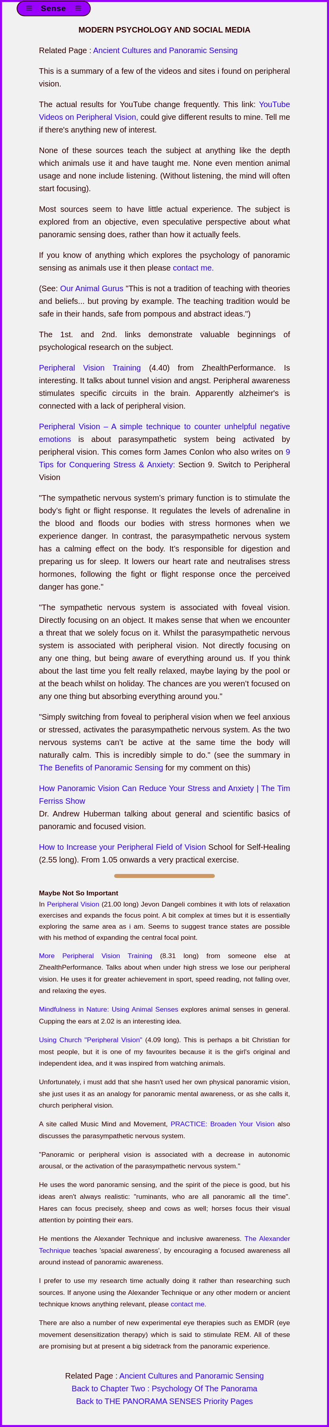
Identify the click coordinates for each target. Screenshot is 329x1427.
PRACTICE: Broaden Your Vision (222, 1124)
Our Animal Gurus (91, 288)
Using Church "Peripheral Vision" (90, 1040)
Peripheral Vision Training (90, 367)
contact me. (193, 267)
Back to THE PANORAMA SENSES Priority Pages (164, 1401)
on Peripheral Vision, (100, 117)
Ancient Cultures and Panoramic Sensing (165, 50)
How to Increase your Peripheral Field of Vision (122, 847)
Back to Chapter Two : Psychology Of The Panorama (164, 1388)
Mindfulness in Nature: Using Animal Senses (108, 1009)
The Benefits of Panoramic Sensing (101, 767)
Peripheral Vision (73, 904)
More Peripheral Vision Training (95, 956)
